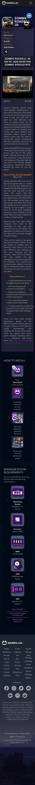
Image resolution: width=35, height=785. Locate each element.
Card (7, 662)
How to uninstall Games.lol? (17, 620)
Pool (17, 675)
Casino (6, 665)
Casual (6, 669)
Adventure (6, 652)
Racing (28, 652)
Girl (17, 655)
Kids (17, 669)
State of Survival (20, 340)
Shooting (28, 661)
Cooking (6, 675)
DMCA (12, 737)
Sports (28, 671)
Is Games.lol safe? (17, 609)
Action (6, 649)
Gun (17, 659)
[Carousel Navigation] (17, 101)
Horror (17, 662)
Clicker (6, 672)
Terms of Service (11, 733)
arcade (7, 338)
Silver (28, 664)
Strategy (28, 674)
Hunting (17, 665)
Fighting (17, 652)
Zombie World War (11, 343)
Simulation (28, 668)
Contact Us (21, 737)
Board (6, 659)
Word (28, 678)
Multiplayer (17, 672)
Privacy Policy (24, 733)
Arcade (7, 655)
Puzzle (28, 649)
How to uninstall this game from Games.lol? (17, 614)
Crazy (17, 649)
